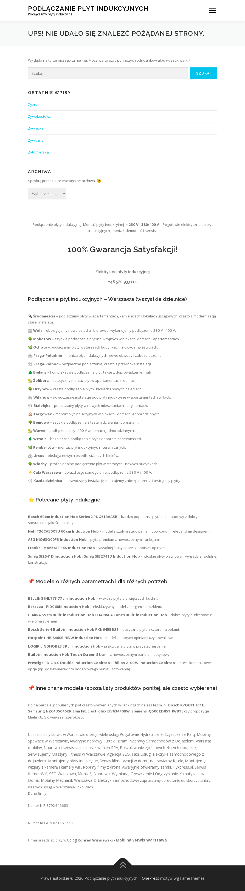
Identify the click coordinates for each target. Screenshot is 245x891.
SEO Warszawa (62, 773)
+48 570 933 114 (122, 281)
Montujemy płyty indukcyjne (73, 760)
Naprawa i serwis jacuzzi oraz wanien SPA (81, 747)
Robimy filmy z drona (101, 767)
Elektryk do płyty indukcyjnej (122, 272)
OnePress (150, 878)
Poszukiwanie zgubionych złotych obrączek (158, 747)
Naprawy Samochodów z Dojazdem (161, 741)
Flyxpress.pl (183, 767)
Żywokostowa (39, 116)
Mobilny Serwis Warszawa (141, 840)
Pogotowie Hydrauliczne (141, 734)
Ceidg (72, 840)
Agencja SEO (118, 754)
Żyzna (33, 104)
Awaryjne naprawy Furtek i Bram (99, 741)
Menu (212, 10)
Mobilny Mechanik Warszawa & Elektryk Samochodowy (90, 780)
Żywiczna (36, 140)
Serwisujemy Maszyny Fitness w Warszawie (66, 754)
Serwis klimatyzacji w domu (124, 760)
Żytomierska (38, 152)
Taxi (135, 754)
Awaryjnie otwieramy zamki (146, 767)
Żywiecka (36, 128)
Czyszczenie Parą (179, 734)
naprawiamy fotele (166, 760)
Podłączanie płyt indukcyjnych (88, 8)
